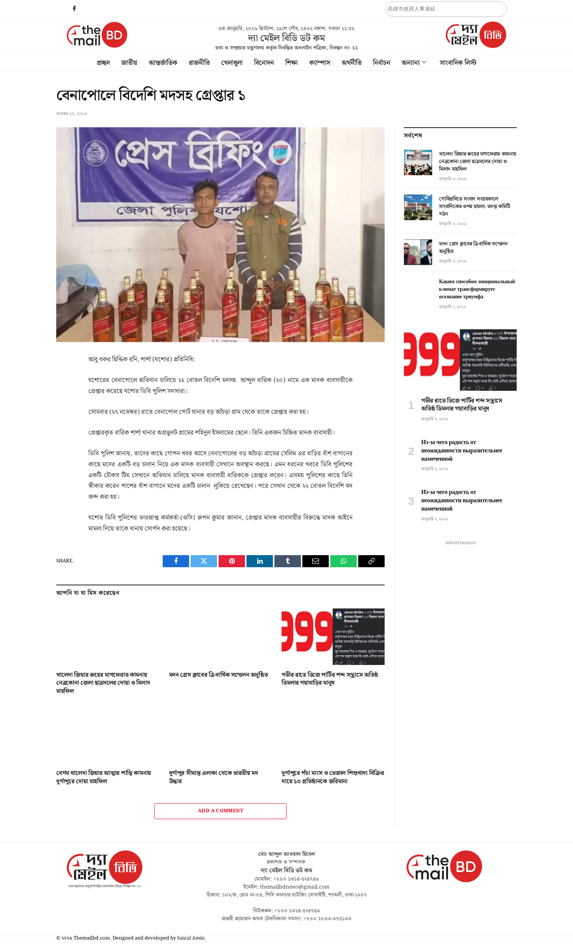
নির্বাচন (381, 62)
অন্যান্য (414, 62)
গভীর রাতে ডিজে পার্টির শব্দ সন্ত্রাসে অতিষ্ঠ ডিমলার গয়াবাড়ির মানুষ (330, 679)
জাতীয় (129, 62)
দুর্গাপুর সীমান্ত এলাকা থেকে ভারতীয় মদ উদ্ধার (213, 777)
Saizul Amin (191, 938)
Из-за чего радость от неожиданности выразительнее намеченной (461, 450)
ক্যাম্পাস (319, 62)
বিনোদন (264, 62)
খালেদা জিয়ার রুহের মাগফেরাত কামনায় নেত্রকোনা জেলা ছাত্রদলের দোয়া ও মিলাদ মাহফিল (103, 683)
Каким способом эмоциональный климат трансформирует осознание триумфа (477, 289)
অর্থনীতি (352, 62)
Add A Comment (220, 811)
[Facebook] (74, 9)
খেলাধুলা (232, 62)
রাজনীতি (199, 62)
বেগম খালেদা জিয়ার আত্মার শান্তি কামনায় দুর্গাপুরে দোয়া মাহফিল (103, 777)
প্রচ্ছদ (103, 62)
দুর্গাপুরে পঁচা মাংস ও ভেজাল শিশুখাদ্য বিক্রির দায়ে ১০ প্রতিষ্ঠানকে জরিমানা (333, 777)
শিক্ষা (291, 62)
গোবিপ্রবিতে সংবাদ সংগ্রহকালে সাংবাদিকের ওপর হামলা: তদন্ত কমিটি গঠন (474, 206)
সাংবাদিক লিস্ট (458, 62)
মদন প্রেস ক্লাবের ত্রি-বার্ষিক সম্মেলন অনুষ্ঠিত (218, 675)
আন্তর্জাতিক (163, 62)
